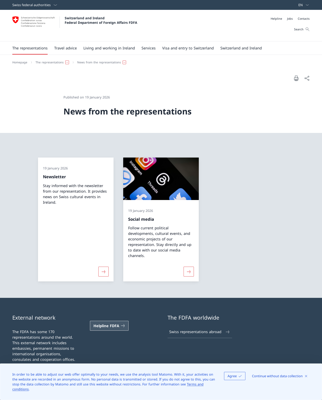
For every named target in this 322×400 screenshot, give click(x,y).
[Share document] (306, 78)
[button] (30, 48)
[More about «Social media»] (189, 272)
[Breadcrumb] (159, 62)
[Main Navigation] (157, 48)
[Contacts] (303, 18)
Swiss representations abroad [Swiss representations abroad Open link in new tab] (199, 331)
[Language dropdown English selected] (302, 5)
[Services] (148, 48)
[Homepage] (20, 62)
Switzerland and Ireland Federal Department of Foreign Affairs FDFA (101, 20)
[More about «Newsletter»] (103, 272)
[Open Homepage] (74, 25)
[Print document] (296, 78)
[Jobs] (290, 18)
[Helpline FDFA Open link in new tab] (109, 326)
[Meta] (290, 18)
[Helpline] (276, 18)
